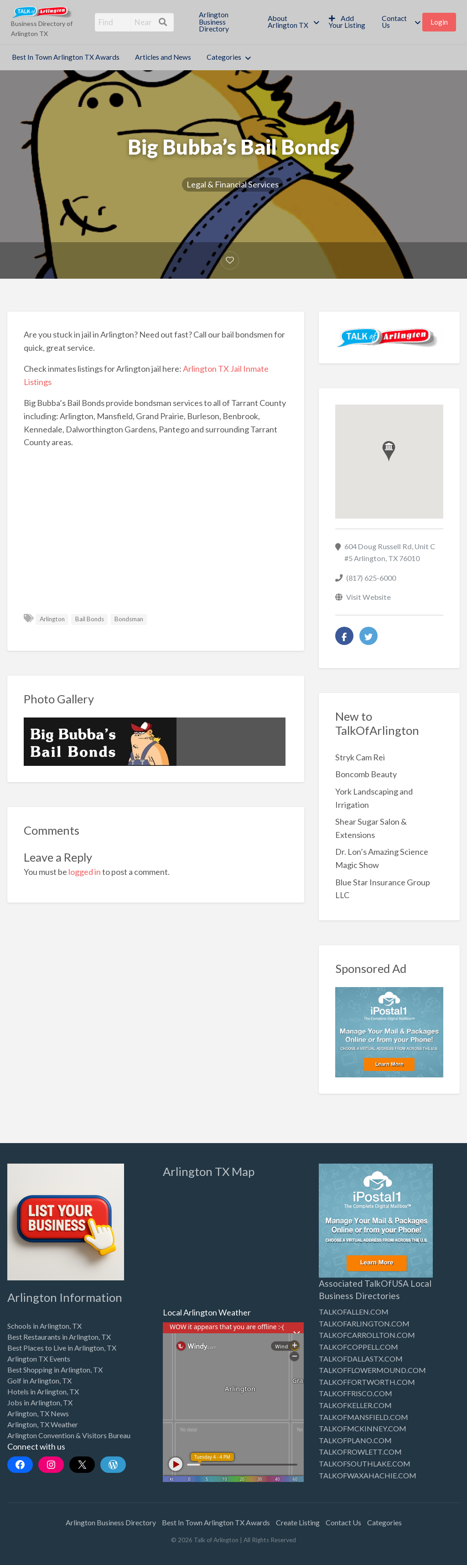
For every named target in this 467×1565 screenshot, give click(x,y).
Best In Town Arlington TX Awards (65, 57)
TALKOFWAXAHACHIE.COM (367, 1475)
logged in (84, 872)
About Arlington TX (288, 22)
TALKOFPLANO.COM (355, 1440)
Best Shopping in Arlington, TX (55, 1369)
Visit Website (368, 597)
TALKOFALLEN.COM (354, 1311)
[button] (389, 451)
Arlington (52, 619)
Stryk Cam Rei (360, 757)
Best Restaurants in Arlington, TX (59, 1336)
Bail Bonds (89, 619)
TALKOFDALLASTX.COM (361, 1358)
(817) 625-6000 (371, 577)
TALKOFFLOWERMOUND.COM (372, 1370)
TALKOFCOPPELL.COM (358, 1346)
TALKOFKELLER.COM (355, 1405)
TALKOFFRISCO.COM (355, 1393)
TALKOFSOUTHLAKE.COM (364, 1463)
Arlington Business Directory (214, 21)
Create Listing (298, 1522)
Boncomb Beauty (366, 774)
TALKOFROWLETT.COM (360, 1451)
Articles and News (163, 57)
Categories (224, 57)
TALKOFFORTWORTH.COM (367, 1382)
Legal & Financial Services (233, 184)
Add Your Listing (347, 22)
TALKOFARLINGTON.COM (364, 1323)
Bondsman (128, 619)
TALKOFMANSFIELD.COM (363, 1417)
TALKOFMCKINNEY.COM (362, 1428)
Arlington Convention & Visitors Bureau (68, 1435)
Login (439, 22)
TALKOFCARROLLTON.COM (367, 1335)
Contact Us (394, 22)
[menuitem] (225, 22)
